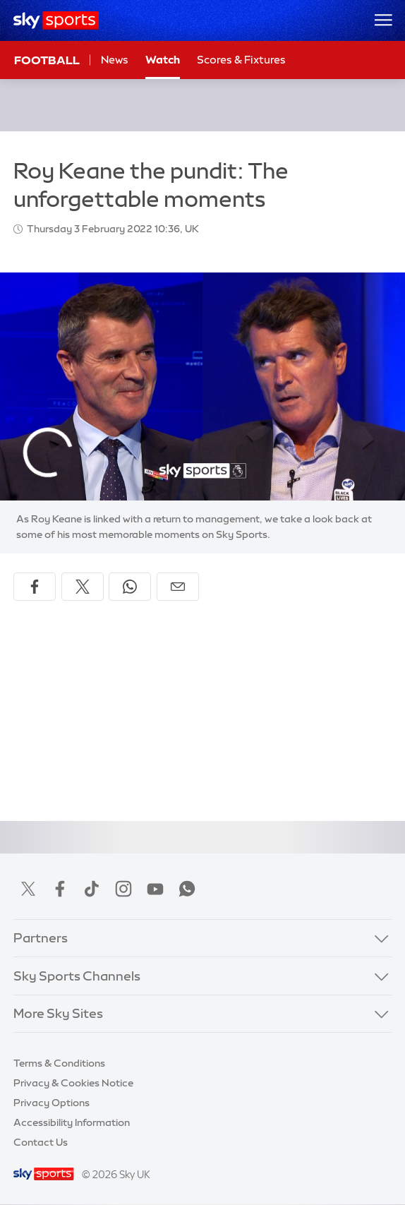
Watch (162, 59)
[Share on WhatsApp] (130, 586)
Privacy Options (51, 1103)
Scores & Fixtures (241, 59)
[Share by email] (178, 586)
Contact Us (40, 1142)
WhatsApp (187, 889)
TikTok (92, 889)
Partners (40, 938)
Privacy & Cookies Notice (73, 1083)
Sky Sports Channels (76, 976)
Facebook (60, 889)
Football (47, 60)
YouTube (155, 889)
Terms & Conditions (59, 1063)
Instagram (123, 889)
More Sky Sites (58, 1013)
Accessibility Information (71, 1122)
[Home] (56, 20)
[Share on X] (82, 586)
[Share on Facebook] (34, 586)
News (114, 59)
